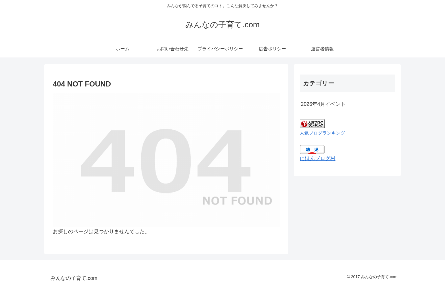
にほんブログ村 (317, 158)
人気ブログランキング (322, 132)
